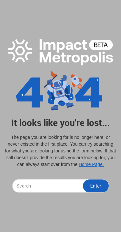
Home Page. (91, 164)
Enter (95, 185)
